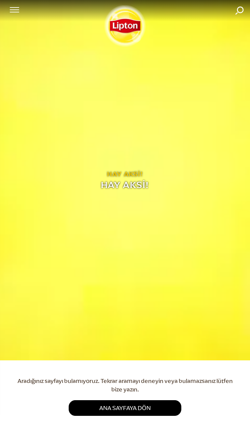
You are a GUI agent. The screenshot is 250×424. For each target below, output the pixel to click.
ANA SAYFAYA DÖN (125, 408)
